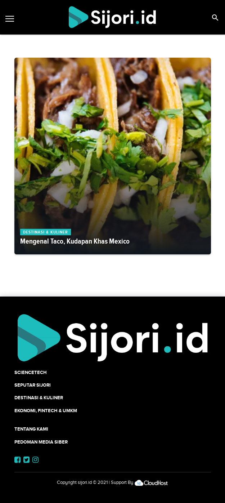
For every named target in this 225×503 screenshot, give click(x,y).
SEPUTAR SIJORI (32, 385)
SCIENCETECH (30, 372)
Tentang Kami (31, 429)
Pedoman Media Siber (41, 442)
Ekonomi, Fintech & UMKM (45, 410)
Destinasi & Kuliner (38, 397)
